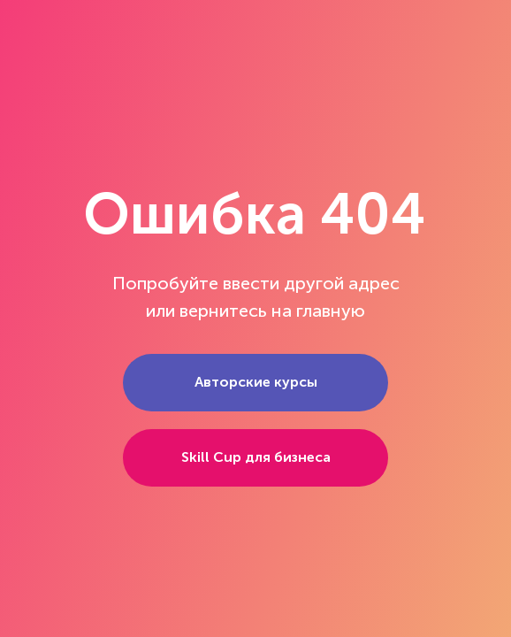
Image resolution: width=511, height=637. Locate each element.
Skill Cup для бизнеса (256, 457)
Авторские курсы (255, 381)
